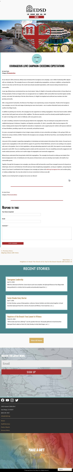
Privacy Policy (5, 430)
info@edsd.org (5, 416)
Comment (5, 226)
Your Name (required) (8, 212)
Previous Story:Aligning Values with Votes (10, 252)
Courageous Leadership (15, 279)
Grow (37, 14)
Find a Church (5, 427)
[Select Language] (65, 469)
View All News (36, 340)
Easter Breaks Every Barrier (17, 298)
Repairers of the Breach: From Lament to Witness (24, 316)
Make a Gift (36, 450)
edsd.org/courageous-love (53, 169)
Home (3, 421)
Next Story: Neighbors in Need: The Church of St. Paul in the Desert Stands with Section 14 (46, 261)
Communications (11, 73)
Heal (41, 14)
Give (45, 14)
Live (28, 14)
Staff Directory (5, 424)
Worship (32, 14)
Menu (36, 17)
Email (3, 219)
